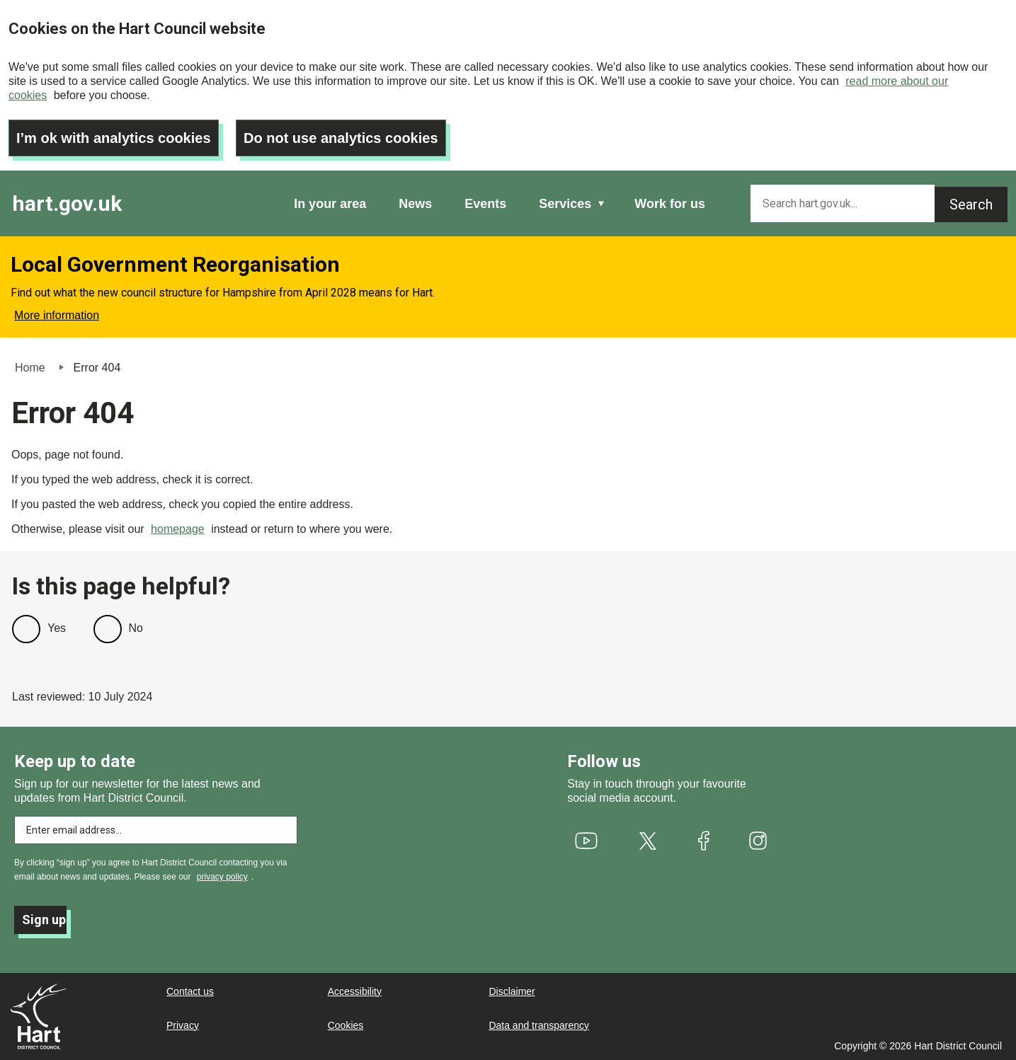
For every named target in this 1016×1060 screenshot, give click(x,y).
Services (565, 204)
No (136, 628)
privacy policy (222, 877)
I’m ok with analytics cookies (113, 138)
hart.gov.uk (67, 203)
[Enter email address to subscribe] (155, 830)
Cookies (346, 1025)
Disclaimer (512, 991)
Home (30, 368)
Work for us (669, 204)
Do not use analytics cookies (341, 138)
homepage (178, 529)
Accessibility (355, 991)
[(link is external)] (586, 841)
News (415, 204)
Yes (56, 628)
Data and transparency (539, 1025)
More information (56, 315)
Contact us (190, 991)
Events (485, 204)
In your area (330, 204)
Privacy (182, 1025)
